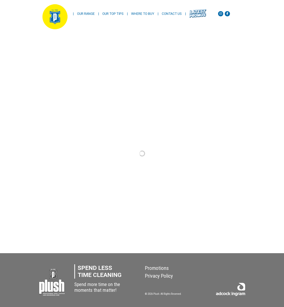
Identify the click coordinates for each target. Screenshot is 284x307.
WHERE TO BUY (142, 14)
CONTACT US (172, 14)
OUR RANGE (86, 14)
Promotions (157, 268)
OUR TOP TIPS (113, 14)
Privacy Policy (159, 276)
